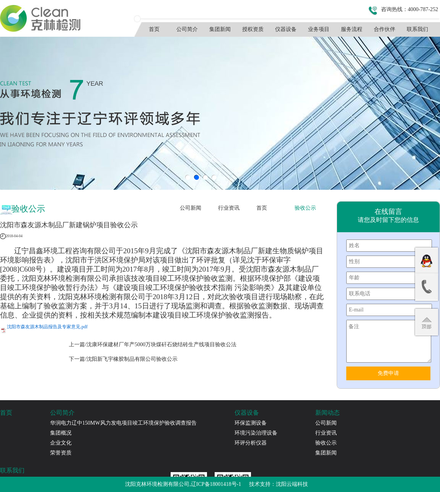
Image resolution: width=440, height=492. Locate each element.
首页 (154, 29)
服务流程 (351, 29)
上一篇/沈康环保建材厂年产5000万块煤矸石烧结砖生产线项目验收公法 (152, 344)
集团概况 (61, 433)
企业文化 (61, 443)
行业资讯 (229, 208)
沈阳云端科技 (292, 484)
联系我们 (417, 29)
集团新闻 (220, 29)
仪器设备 (286, 29)
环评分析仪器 (251, 443)
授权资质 (253, 29)
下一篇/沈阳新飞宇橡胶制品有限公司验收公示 (123, 359)
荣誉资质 (61, 453)
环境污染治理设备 (256, 433)
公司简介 (187, 29)
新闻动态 (327, 412)
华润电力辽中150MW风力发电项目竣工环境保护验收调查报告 (123, 423)
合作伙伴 (384, 29)
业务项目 (318, 29)
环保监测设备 (251, 423)
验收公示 (305, 208)
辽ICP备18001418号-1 (216, 484)
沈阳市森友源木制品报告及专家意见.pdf (47, 326)
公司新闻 (190, 208)
